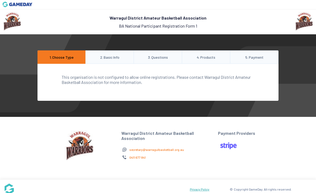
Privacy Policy (199, 189)
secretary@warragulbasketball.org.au (156, 149)
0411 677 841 (137, 157)
